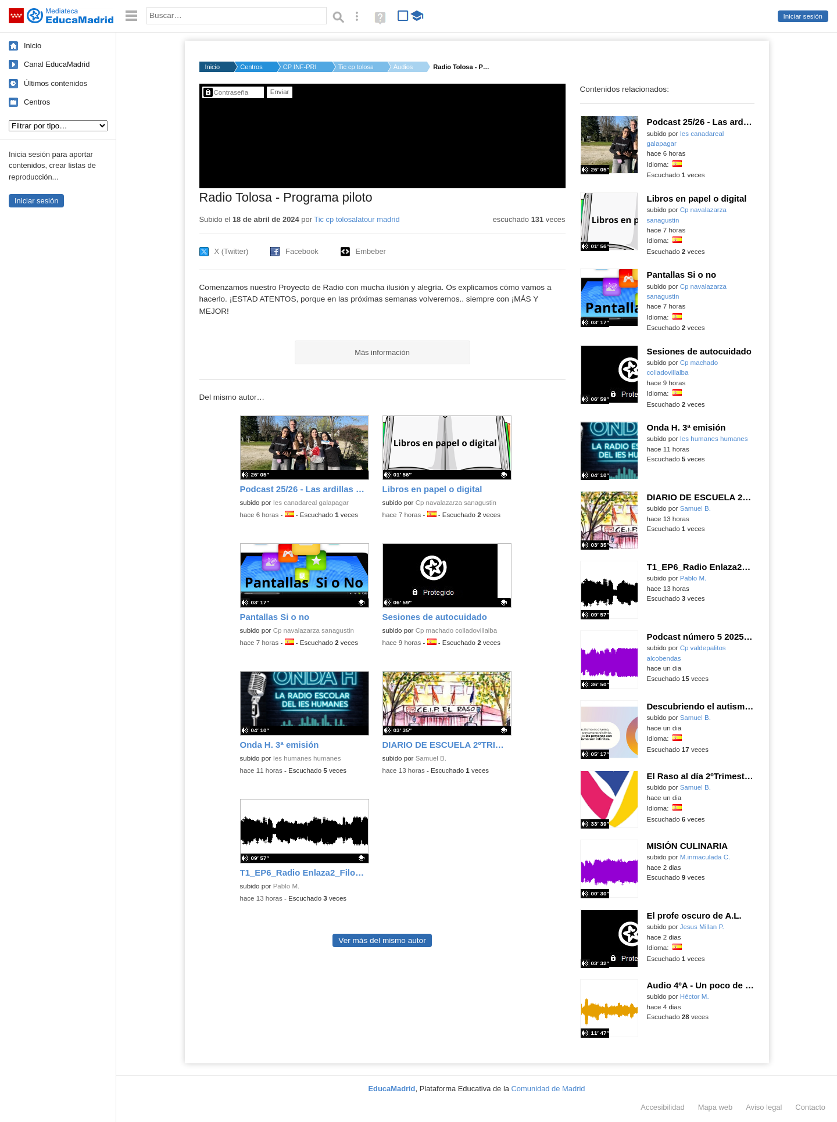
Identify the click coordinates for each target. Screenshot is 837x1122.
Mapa (715, 1107)
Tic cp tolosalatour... (355, 66)
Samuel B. (431, 758)
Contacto (810, 1107)
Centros (37, 102)
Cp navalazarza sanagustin (456, 502)
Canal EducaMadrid (57, 64)
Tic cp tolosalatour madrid (356, 219)
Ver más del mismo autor (381, 940)
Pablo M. (286, 886)
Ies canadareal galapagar (311, 502)
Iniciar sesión (803, 16)
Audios (403, 66)
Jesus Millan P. (702, 926)
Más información (382, 352)
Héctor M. (694, 996)
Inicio (32, 45)
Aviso (764, 1107)
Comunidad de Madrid (548, 1088)
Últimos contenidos (55, 83)
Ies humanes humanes (307, 758)
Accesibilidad (662, 1107)
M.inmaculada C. (705, 857)
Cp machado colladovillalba (457, 630)
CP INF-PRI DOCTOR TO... (300, 66)
